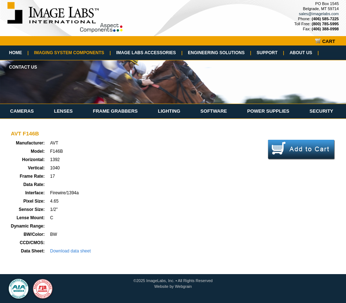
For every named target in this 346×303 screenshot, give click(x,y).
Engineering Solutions (219, 52)
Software (213, 111)
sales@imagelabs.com (319, 14)
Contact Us (23, 67)
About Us (304, 52)
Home (18, 52)
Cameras (22, 111)
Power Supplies (268, 111)
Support (270, 52)
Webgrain (183, 286)
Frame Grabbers (115, 111)
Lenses (63, 111)
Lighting (169, 111)
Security (321, 111)
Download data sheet (70, 251)
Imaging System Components (72, 52)
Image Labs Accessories (149, 52)
